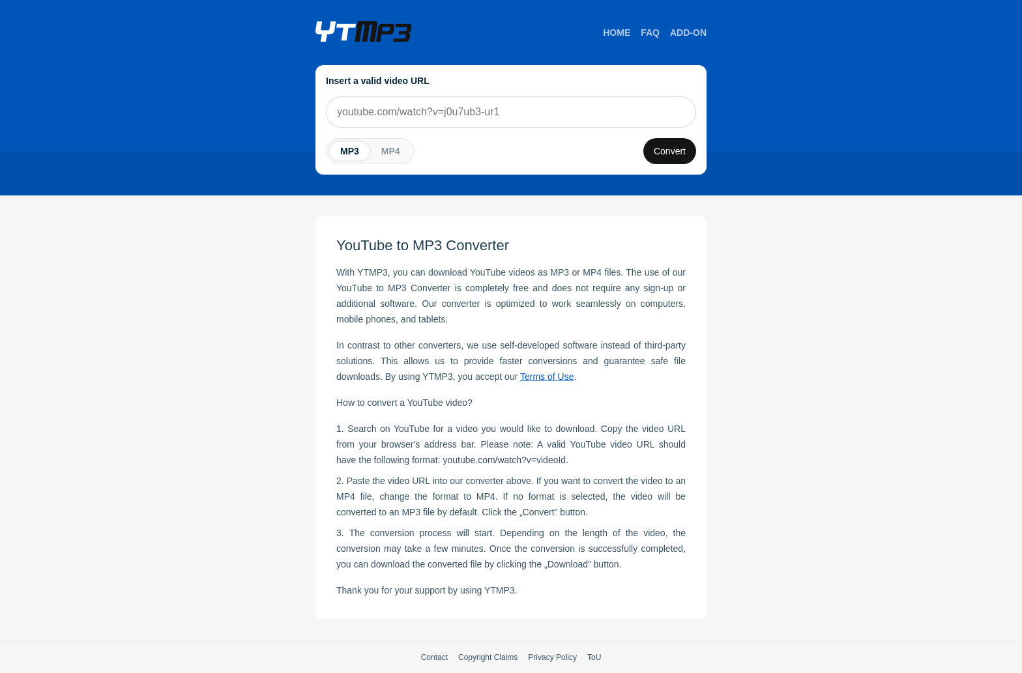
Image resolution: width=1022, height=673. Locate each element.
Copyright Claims (488, 657)
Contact (434, 657)
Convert (670, 151)
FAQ (650, 32)
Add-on (688, 32)
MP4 (390, 151)
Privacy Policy (552, 657)
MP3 (349, 151)
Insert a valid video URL (378, 81)
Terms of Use (547, 376)
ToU (594, 657)
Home (616, 32)
